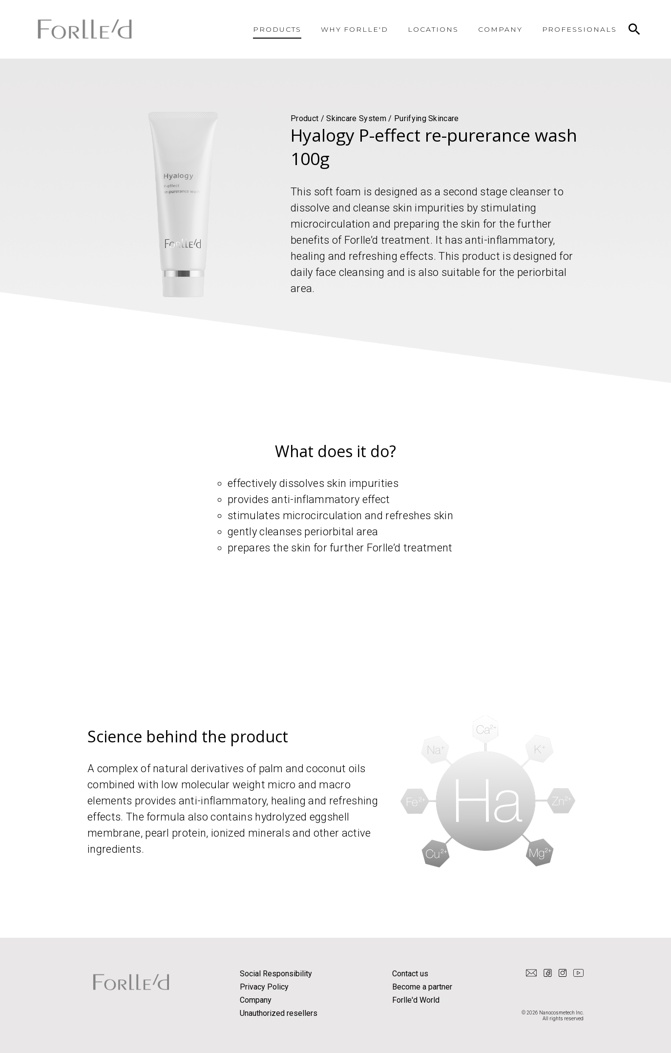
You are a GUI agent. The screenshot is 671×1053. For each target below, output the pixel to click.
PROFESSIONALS (579, 29)
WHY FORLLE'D (355, 29)
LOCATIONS (433, 29)
